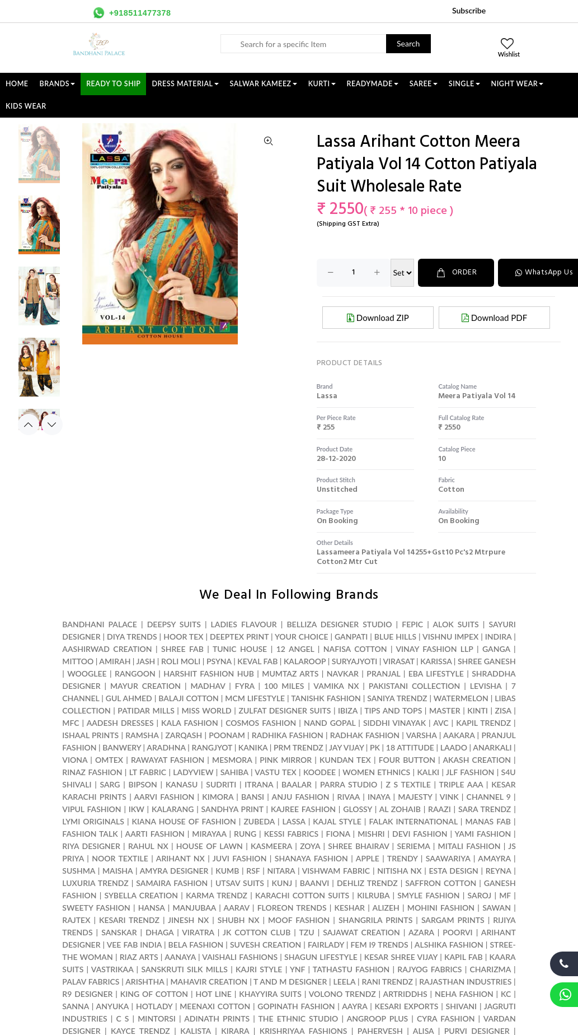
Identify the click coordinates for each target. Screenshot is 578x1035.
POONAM (227, 735)
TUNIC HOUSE (240, 649)
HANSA (151, 907)
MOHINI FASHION (440, 907)
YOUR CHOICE (301, 636)
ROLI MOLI (180, 661)
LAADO (453, 747)
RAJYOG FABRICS (429, 969)
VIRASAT (398, 661)
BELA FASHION (196, 944)
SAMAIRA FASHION (172, 883)
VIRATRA (198, 932)
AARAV (237, 907)
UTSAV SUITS (239, 883)
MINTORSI (157, 1018)
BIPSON (142, 784)
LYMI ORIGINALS (93, 821)
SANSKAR (119, 932)
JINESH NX (188, 920)
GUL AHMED (129, 698)
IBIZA (348, 710)
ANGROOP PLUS (377, 1018)
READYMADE (372, 84)
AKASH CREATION (476, 759)
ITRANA (259, 784)
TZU (306, 932)
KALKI (428, 772)
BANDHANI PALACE (99, 624)
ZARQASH (183, 735)
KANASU (182, 784)
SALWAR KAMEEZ (263, 84)
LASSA (294, 821)
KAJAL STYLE (337, 821)
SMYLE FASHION (428, 895)
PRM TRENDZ (298, 747)
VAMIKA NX (336, 686)
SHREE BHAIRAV (358, 846)
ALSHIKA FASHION (449, 944)
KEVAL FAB (257, 661)
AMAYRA (494, 858)
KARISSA (436, 661)
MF (505, 895)
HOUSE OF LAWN (209, 846)
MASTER (444, 710)
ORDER (456, 272)
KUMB (227, 870)
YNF (297, 969)
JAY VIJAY (346, 747)
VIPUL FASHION (91, 809)
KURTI (322, 84)
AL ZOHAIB (400, 809)
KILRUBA (373, 895)
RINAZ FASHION (92, 772)
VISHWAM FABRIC (336, 870)
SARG (110, 784)
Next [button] (52, 424)
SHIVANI (461, 1006)
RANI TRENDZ (387, 981)
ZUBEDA (259, 821)
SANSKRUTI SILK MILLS (184, 969)
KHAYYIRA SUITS (270, 994)
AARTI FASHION (155, 833)
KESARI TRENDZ (129, 920)
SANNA (75, 1006)
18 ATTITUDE (410, 747)
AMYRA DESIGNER (174, 870)
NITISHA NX (399, 870)
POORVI (457, 932)
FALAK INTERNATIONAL (413, 821)
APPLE (367, 858)
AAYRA (354, 1006)
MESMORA (232, 759)
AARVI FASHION (164, 796)
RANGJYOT (212, 747)
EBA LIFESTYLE (436, 673)
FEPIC (412, 624)
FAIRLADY (326, 944)
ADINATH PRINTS (217, 1018)
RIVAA (348, 796)
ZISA (503, 710)
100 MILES (284, 686)
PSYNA (219, 661)
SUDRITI (221, 784)
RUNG (245, 833)
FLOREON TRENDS (292, 907)
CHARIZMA (490, 969)
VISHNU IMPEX (450, 636)
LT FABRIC (147, 772)
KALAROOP (305, 661)
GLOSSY (357, 809)
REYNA (498, 870)
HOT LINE (213, 994)
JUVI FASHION (240, 858)
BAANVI (315, 883)
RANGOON (135, 673)
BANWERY (121, 747)
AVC (440, 723)
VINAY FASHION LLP (434, 649)
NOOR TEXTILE (120, 858)
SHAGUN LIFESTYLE (321, 957)
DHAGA (159, 932)
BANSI (252, 796)
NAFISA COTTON (355, 649)
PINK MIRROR (286, 759)
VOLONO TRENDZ (342, 994)
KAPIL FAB (463, 957)
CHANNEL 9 (489, 796)
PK (375, 747)
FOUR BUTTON (407, 759)
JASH (146, 661)
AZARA (421, 932)
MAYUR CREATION (145, 686)
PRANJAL (383, 673)
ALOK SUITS (455, 624)
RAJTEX (76, 920)
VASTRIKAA (112, 969)
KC (506, 994)
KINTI (477, 710)
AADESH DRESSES (120, 723)
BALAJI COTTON (188, 698)
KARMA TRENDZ (216, 895)
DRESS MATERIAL (185, 84)
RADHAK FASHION (365, 735)
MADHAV (207, 686)
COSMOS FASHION (260, 723)
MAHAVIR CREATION (208, 981)
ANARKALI (492, 747)
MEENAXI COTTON (215, 1006)
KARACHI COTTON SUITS (302, 895)
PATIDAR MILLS (146, 710)
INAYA (379, 796)
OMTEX (109, 759)
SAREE (424, 84)
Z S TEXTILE (408, 784)
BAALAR (296, 784)
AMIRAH (114, 661)
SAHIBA (234, 772)
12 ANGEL (295, 649)
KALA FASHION (189, 723)
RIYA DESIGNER (91, 846)
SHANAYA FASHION (311, 858)
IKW (136, 809)
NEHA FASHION (464, 994)
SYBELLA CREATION (141, 895)
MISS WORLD (206, 710)
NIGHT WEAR (517, 84)
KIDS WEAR (26, 106)
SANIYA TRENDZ (397, 698)
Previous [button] (28, 424)
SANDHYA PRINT (232, 809)
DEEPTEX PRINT (239, 636)
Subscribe (469, 10)
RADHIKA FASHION (287, 735)
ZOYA (310, 846)
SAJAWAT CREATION (361, 932)
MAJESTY (415, 796)
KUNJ (282, 883)
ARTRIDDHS (405, 994)
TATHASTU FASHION (351, 969)
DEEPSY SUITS (174, 624)
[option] (39, 159)
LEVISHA (485, 686)
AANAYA (180, 957)
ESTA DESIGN (453, 870)
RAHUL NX (148, 846)
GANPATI (351, 636)
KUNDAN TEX (345, 759)
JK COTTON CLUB (256, 932)
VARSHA (421, 735)
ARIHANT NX (180, 858)
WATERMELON (461, 698)
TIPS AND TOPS (393, 710)
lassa (327, 396)
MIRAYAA (209, 833)
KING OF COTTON (154, 994)
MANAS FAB (488, 821)
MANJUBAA (194, 907)
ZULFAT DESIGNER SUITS (284, 710)
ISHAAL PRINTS (90, 735)
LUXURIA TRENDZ (95, 883)
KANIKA (252, 747)
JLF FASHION (470, 772)
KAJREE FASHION (303, 809)
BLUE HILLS (395, 636)
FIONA (338, 833)
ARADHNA (166, 747)
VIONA (74, 759)
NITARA (281, 870)
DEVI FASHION (419, 833)
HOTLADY (154, 1006)
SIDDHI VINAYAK (394, 723)
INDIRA (498, 636)
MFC (70, 723)
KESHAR (350, 907)
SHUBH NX (239, 920)
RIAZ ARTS (139, 957)
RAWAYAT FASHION (167, 759)
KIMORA (217, 796)
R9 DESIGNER (87, 994)
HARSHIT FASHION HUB (208, 673)
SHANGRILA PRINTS (375, 920)
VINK (449, 796)
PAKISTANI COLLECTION (414, 686)
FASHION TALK (90, 833)
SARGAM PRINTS (453, 920)
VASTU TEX (275, 772)
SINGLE (464, 84)
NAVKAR (343, 673)
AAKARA (458, 735)
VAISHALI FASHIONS (240, 957)
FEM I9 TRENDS (379, 944)
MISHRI (371, 833)
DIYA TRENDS (132, 636)
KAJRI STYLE (259, 969)
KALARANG (173, 809)
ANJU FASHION (301, 796)
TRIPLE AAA (461, 784)
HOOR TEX (183, 636)
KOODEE (319, 772)
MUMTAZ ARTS (290, 673)
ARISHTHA (144, 981)
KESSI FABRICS (291, 833)
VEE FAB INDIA (134, 944)
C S (122, 1018)
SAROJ (480, 895)
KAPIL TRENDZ (483, 723)
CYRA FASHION (445, 1018)
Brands (58, 84)
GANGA (496, 649)
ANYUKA (112, 1006)
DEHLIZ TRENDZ (367, 883)
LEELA (344, 981)
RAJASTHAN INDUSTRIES (465, 981)
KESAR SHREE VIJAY (401, 957)
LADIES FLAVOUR (244, 624)
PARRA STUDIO (348, 784)
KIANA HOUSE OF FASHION (184, 821)
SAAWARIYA (448, 858)
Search (408, 43)
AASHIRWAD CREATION (107, 649)
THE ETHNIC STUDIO (299, 1018)
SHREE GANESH (487, 661)
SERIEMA (413, 846)
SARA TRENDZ (484, 809)
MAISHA (117, 870)
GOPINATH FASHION (296, 1006)
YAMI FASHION (482, 833)
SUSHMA (78, 870)
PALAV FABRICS (90, 981)
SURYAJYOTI (355, 661)
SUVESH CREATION (265, 944)
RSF (253, 870)
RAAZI (439, 809)
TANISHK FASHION (326, 698)
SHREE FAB (182, 649)
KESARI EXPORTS (407, 1006)
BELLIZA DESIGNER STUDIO (339, 624)
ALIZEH (386, 907)
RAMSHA (141, 735)
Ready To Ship (113, 84)
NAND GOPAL (329, 723)
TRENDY (402, 858)
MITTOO (77, 661)
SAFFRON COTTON (440, 883)
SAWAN (496, 907)
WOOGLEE (87, 673)
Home (17, 84)
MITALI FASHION (469, 846)
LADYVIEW (193, 772)
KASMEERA (271, 846)
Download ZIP (378, 318)
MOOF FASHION (299, 920)
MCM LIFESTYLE (255, 698)
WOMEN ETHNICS (376, 772)
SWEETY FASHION (96, 907)
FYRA (245, 686)
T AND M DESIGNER (290, 981)
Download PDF (494, 318)
